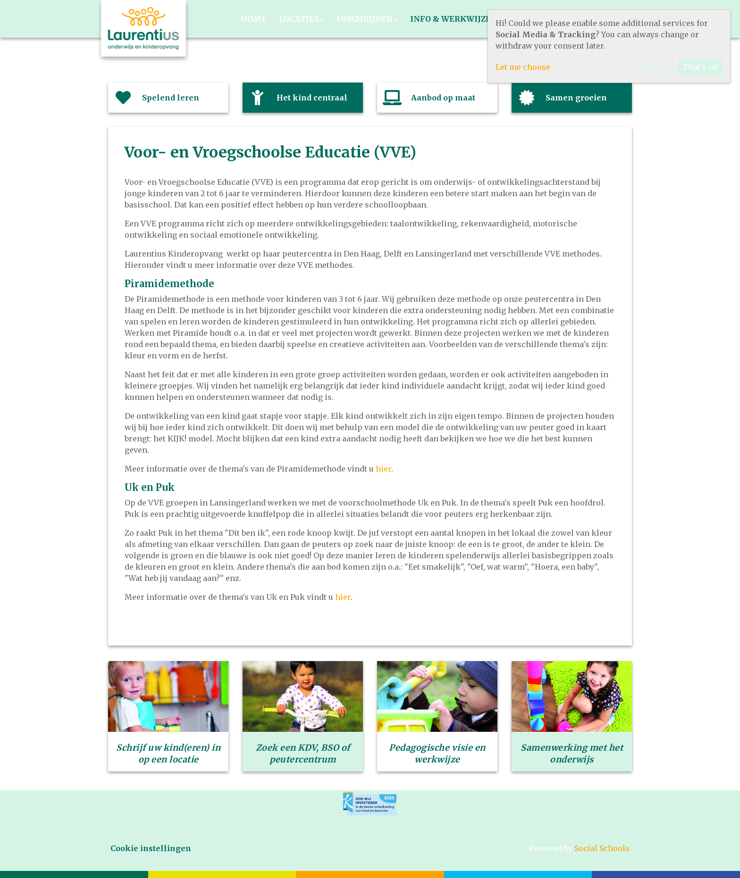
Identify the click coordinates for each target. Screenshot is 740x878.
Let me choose (523, 67)
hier (383, 468)
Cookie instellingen (150, 848)
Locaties (300, 19)
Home (254, 19)
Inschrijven (365, 19)
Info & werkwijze (451, 19)
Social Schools (602, 848)
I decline (652, 67)
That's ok (700, 67)
